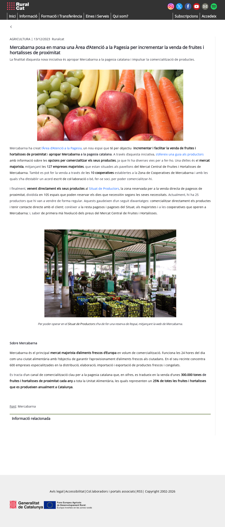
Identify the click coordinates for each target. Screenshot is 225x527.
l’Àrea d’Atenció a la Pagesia (62, 148)
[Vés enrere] (11, 27)
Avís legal (57, 491)
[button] (12, 16)
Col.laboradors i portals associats (110, 491)
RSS (139, 491)
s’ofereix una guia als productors (180, 154)
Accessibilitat (75, 491)
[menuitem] (61, 16)
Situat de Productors (104, 188)
